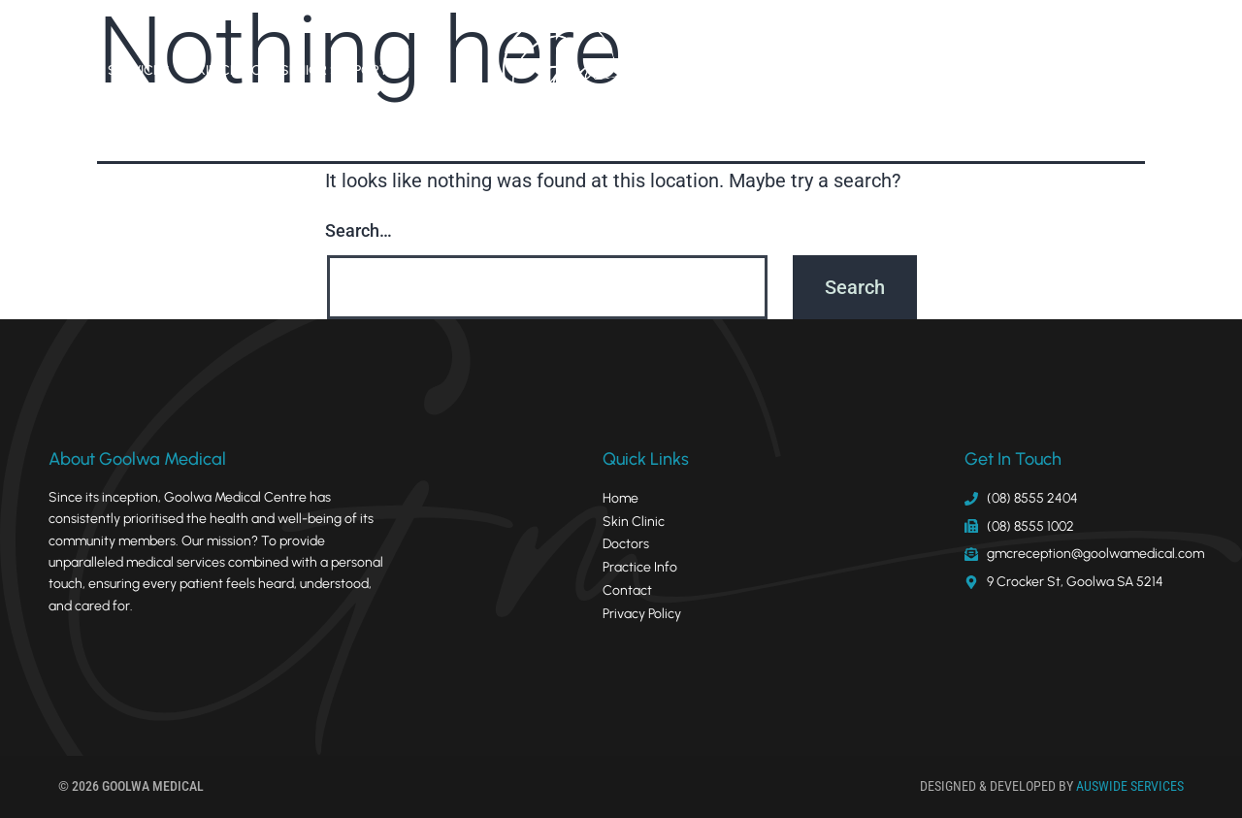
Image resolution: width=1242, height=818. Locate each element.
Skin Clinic (225, 70)
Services (139, 70)
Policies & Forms (991, 70)
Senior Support (334, 70)
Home (68, 70)
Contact (1102, 70)
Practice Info (866, 70)
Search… (358, 230)
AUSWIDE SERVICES (1130, 786)
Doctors (767, 70)
